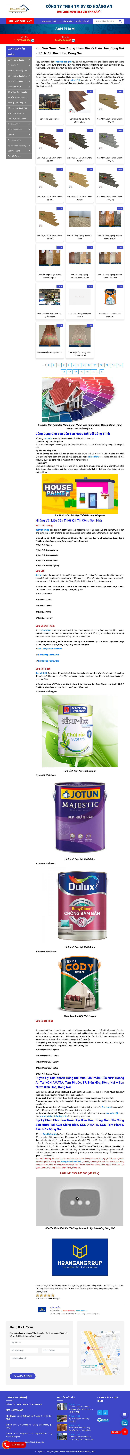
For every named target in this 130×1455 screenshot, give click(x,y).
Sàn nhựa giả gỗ (19, 86)
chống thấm (93, 457)
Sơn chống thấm (19, 129)
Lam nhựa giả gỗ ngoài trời (19, 119)
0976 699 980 (23, 40)
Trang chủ (47, 21)
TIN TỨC (78, 21)
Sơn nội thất (19, 65)
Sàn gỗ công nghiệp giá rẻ (19, 76)
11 (95, 365)
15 (119, 365)
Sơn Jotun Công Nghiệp (50, 119)
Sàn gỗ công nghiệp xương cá (20, 81)
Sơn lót (19, 135)
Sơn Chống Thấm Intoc (48, 661)
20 (88, 371)
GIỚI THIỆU (57, 21)
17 (70, 371)
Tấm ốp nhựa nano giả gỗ (18, 97)
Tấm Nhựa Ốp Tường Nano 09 (49, 352)
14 (113, 365)
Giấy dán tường (14, 156)
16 (63, 371)
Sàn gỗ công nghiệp (19, 60)
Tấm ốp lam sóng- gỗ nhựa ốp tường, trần (20, 103)
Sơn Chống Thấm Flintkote (49, 648)
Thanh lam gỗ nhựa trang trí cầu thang (20, 113)
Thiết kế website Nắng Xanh (85, 1452)
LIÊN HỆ (86, 21)
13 (107, 365)
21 (94, 371)
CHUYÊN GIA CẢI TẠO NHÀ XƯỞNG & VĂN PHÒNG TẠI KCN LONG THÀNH (81, 1409)
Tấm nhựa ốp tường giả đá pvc (20, 92)
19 (82, 371)
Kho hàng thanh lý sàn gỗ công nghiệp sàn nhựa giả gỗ (20, 71)
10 (89, 365)
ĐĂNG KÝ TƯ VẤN (23, 1376)
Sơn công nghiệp (14, 140)
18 (76, 371)
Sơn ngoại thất (19, 124)
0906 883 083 (64, 40)
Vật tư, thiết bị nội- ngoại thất (20, 145)
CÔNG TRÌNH (68, 21)
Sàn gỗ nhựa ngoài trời (17, 108)
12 (101, 365)
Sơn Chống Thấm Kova (48, 655)
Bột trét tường (19, 151)
